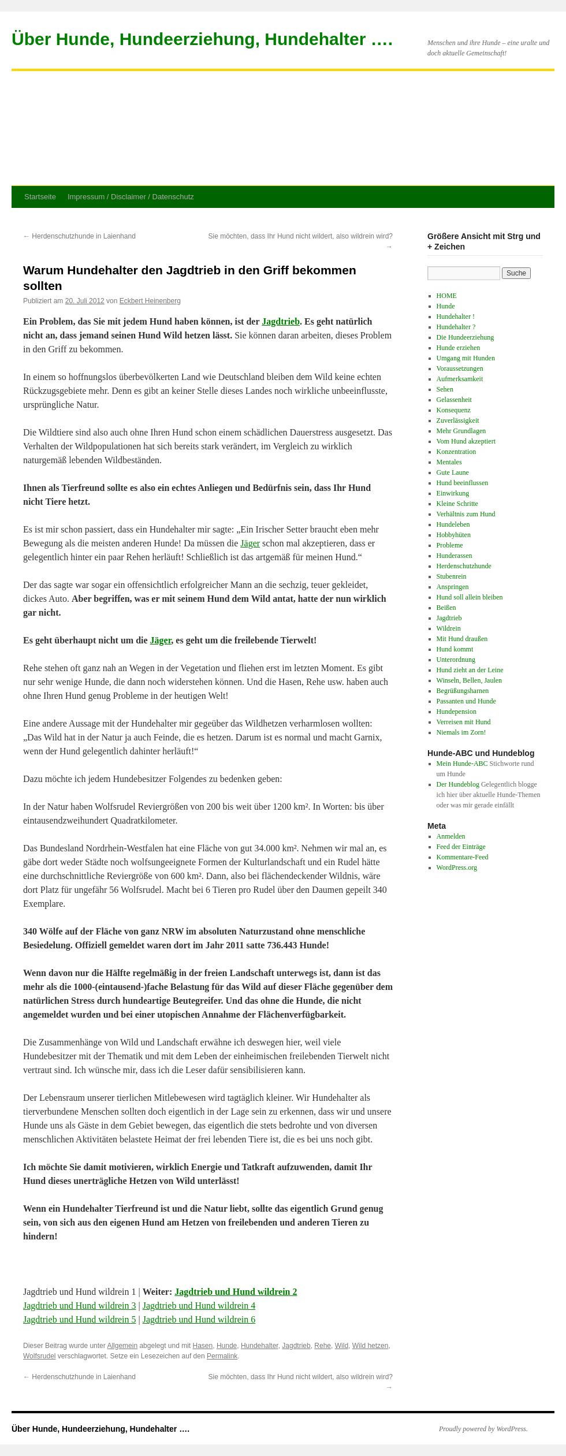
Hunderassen (454, 556)
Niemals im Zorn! (461, 732)
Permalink (222, 1356)
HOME (447, 296)
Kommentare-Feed (463, 857)
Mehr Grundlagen (461, 431)
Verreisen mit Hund (464, 722)
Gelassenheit (454, 400)
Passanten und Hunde (466, 701)
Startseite (40, 196)
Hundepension (456, 711)
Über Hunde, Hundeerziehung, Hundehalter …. (202, 39)
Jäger (250, 543)
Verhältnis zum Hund (466, 514)
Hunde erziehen (459, 348)
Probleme (450, 545)
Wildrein (449, 628)
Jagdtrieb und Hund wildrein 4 (199, 1305)
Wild (341, 1346)
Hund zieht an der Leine (470, 670)
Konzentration (456, 452)
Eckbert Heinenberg (150, 301)
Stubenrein (452, 576)
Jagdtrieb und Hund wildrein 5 (79, 1319)
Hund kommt (455, 649)
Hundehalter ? (456, 327)
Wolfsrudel (39, 1356)
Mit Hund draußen (462, 639)
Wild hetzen (370, 1346)
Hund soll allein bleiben (470, 597)
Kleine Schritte (457, 504)
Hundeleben (453, 524)
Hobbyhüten (454, 535)
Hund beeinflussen (463, 483)
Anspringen (453, 587)
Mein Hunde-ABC (462, 763)
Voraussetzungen (460, 368)
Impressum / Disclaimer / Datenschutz (131, 196)
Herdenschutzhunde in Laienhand (79, 236)
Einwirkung (453, 493)
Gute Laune (453, 472)
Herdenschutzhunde (464, 566)
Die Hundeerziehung (465, 337)
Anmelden (451, 836)
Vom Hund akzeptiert (466, 441)
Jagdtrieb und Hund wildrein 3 (79, 1305)
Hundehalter (259, 1346)
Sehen (445, 389)
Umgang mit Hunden (466, 358)
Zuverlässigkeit (458, 420)
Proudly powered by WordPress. (483, 1429)
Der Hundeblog (458, 784)
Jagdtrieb (281, 321)
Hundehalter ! (456, 316)
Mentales (449, 462)
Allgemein (122, 1346)
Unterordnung (456, 660)
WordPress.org (457, 867)
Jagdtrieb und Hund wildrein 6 (199, 1319)
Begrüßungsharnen (463, 691)
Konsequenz (454, 410)
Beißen (446, 608)
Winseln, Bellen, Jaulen (469, 680)
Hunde (227, 1346)
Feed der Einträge (461, 847)
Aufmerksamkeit (460, 379)
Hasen (203, 1346)
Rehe (322, 1346)
